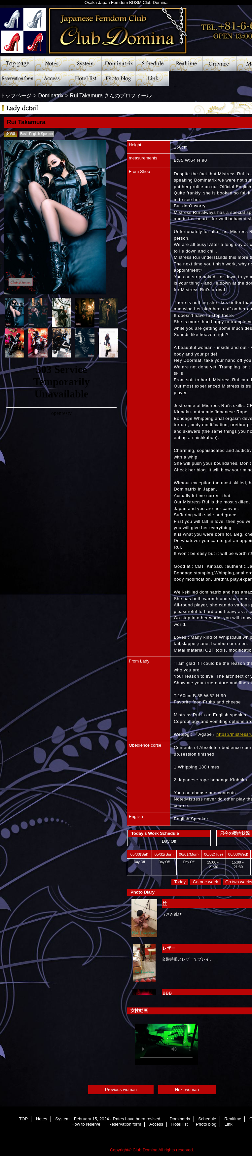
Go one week (205, 881)
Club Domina (145, 1149)
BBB (167, 993)
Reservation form (17, 78)
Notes (51, 63)
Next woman (187, 1089)
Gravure (219, 63)
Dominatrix (118, 63)
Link (152, 78)
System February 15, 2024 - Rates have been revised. (84, 63)
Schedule (152, 63)
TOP (17, 63)
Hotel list (84, 78)
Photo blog (118, 78)
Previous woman (121, 1089)
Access (51, 78)
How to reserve (85, 1124)
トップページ (16, 95)
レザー (168, 948)
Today (180, 881)
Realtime (185, 63)
